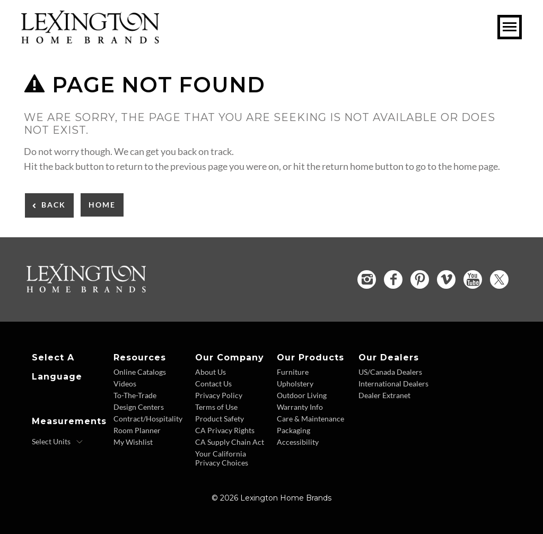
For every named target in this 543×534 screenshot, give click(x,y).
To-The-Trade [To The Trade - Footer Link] (134, 395)
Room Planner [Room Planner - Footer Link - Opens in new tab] (137, 430)
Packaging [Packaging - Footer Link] (293, 430)
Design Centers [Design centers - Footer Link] (138, 406)
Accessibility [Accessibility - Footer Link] (298, 441)
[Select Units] (57, 441)
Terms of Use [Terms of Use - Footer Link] (216, 406)
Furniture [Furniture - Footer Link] (293, 371)
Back (53, 204)
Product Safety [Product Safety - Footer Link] (219, 418)
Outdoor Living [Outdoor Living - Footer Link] (302, 395)
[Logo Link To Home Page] (90, 40)
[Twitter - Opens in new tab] (499, 279)
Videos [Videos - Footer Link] (124, 383)
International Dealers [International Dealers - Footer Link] (393, 383)
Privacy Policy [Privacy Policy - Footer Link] (218, 395)
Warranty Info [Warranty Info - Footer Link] (300, 406)
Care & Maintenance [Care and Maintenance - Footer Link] (310, 418)
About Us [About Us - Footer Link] (210, 371)
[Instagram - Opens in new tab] (366, 279)
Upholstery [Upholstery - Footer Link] (295, 383)
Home (102, 204)
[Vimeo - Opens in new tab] (446, 279)
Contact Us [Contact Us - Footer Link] (213, 383)
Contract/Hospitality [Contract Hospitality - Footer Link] (147, 418)
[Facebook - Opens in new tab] (393, 279)
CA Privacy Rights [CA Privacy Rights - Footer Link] (225, 430)
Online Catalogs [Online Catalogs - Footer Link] (139, 371)
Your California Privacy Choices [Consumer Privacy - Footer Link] (221, 458)
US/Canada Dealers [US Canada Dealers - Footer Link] (390, 371)
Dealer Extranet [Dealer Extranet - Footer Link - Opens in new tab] (384, 395)
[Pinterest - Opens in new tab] (419, 279)
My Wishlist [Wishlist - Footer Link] (133, 441)
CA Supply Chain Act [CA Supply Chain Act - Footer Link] (229, 441)
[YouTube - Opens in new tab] (472, 279)
